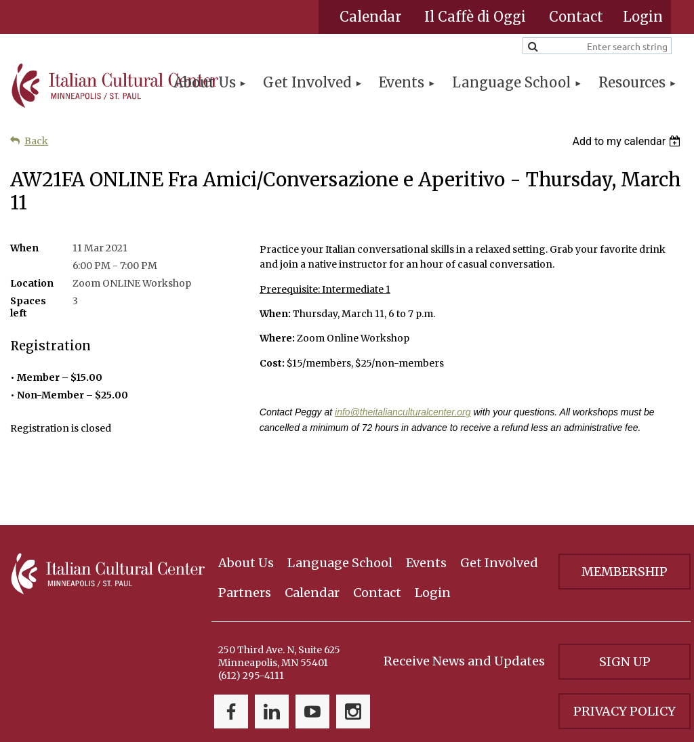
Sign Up (625, 608)
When (24, 248)
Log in (643, 17)
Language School (339, 509)
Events (426, 509)
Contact (576, 16)
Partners (244, 539)
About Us (246, 509)
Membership (624, 518)
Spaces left (28, 307)
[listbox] (628, 141)
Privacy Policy (624, 657)
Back (36, 141)
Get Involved (499, 509)
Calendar (370, 16)
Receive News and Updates (464, 607)
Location (32, 283)
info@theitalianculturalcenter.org (402, 412)
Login (433, 539)
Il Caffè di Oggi (475, 16)
